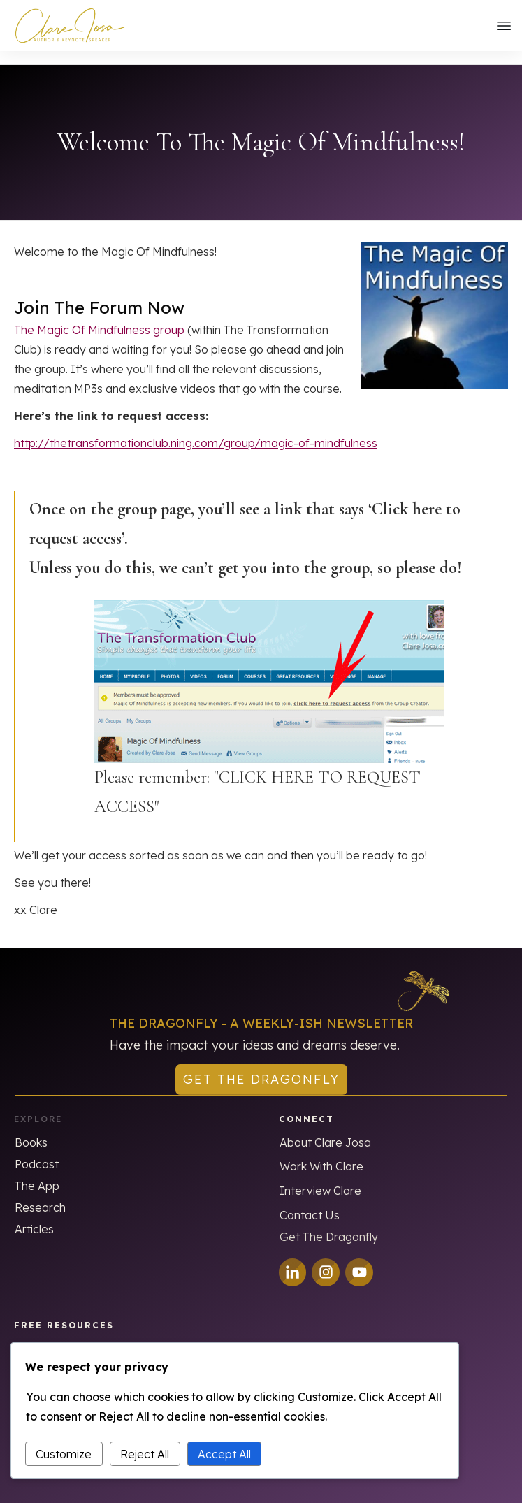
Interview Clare (320, 1177)
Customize (64, 1454)
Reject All (144, 1454)
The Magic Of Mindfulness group (99, 317)
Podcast (37, 1151)
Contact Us (310, 1202)
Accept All (224, 1454)
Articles (34, 1216)
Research (40, 1194)
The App (37, 1172)
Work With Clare (321, 1153)
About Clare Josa (325, 1129)
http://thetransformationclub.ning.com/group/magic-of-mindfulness (195, 430)
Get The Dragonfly (329, 1223)
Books (31, 1129)
